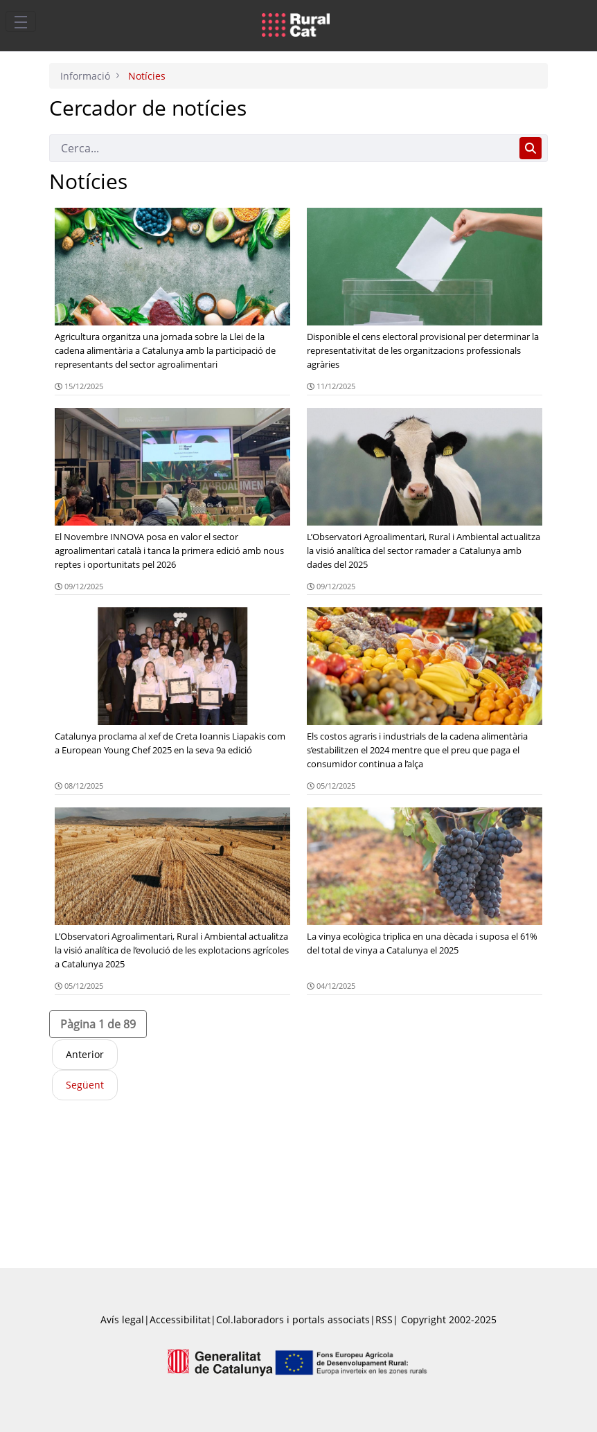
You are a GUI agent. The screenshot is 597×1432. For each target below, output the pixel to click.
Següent (85, 1084)
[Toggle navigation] (21, 21)
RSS (384, 1319)
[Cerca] (281, 148)
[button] (98, 1024)
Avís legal (122, 1319)
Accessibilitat (180, 1319)
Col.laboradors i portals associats (293, 1319)
